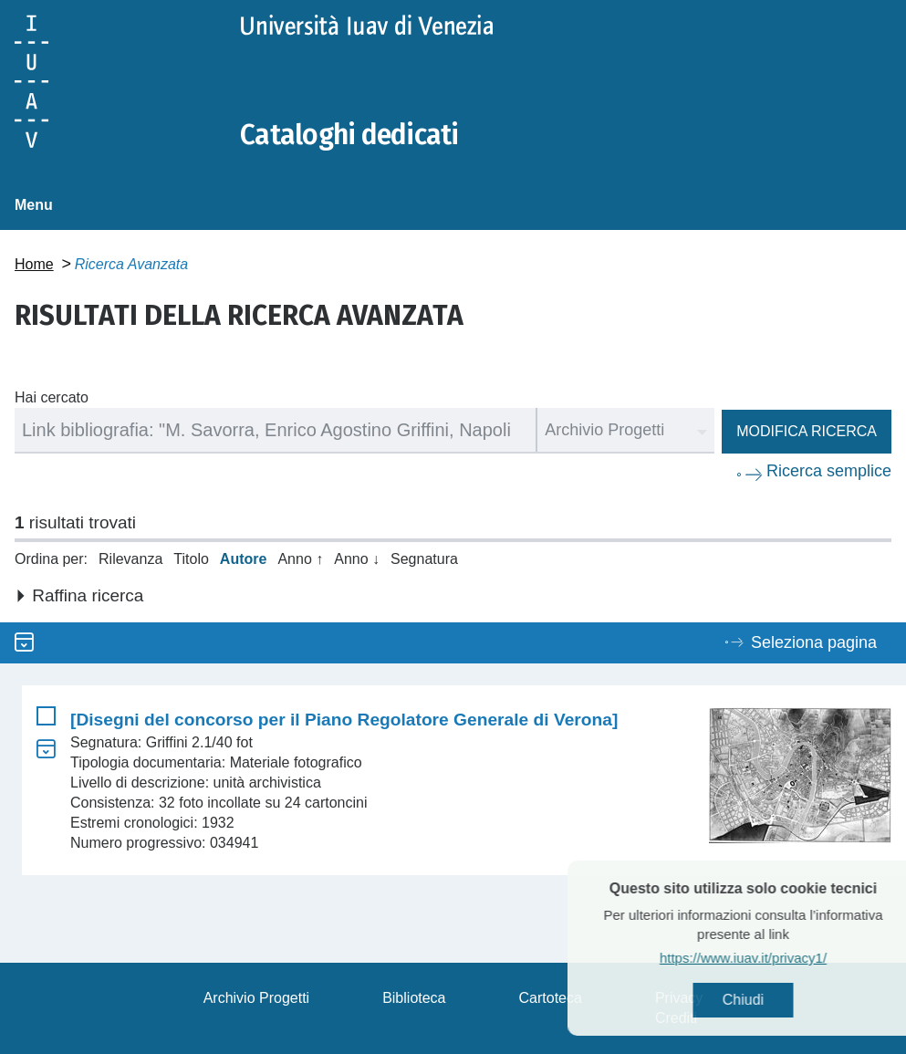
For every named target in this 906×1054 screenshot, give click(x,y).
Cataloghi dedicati (349, 135)
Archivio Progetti (256, 998)
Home (34, 264)
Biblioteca (413, 998)
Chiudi (774, 999)
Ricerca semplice (828, 471)
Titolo (191, 559)
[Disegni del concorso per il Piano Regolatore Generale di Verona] (344, 719)
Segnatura (424, 559)
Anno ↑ (300, 559)
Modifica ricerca (806, 431)
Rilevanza (130, 559)
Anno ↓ (357, 559)
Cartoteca (550, 998)
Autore (243, 559)
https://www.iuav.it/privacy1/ (774, 957)
